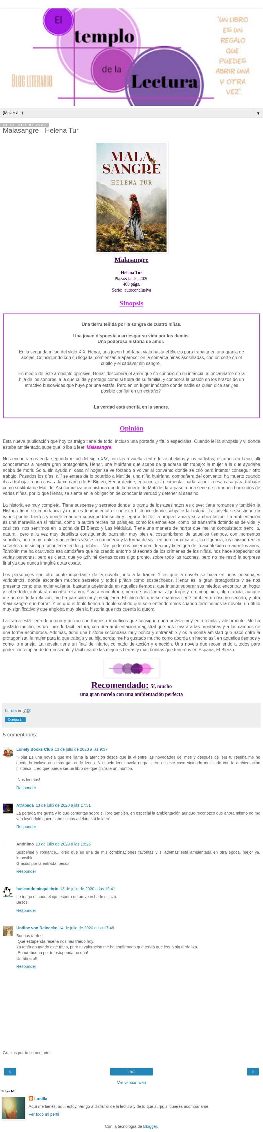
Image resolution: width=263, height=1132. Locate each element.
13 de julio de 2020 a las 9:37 (81, 749)
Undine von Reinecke (36, 928)
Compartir (15, 719)
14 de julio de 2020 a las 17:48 (86, 928)
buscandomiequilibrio (37, 889)
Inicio (131, 1072)
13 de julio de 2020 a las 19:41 (87, 889)
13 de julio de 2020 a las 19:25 (63, 844)
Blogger (150, 1126)
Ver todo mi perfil (44, 1114)
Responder (26, 788)
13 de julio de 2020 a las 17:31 (63, 805)
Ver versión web (131, 1082)
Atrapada (25, 805)
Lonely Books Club (34, 749)
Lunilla (40, 1099)
